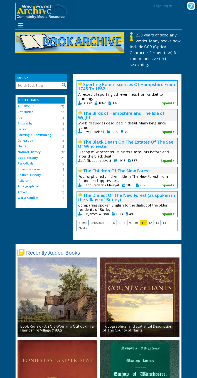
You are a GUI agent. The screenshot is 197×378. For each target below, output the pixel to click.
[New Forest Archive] (42, 11)
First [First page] (84, 223)
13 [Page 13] (157, 223)
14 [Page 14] (164, 223)
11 (62, 186)
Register (168, 6)
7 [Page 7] (119, 223)
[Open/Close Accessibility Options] (191, 6)
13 (62, 192)
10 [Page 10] (136, 223)
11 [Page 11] (143, 223)
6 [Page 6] (114, 223)
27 (62, 152)
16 (62, 112)
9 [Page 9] (130, 223)
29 (62, 158)
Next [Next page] (82, 228)
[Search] (37, 85)
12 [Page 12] (150, 223)
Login (157, 6)
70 (62, 106)
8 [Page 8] (124, 223)
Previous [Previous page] (98, 223)
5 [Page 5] (108, 223)
